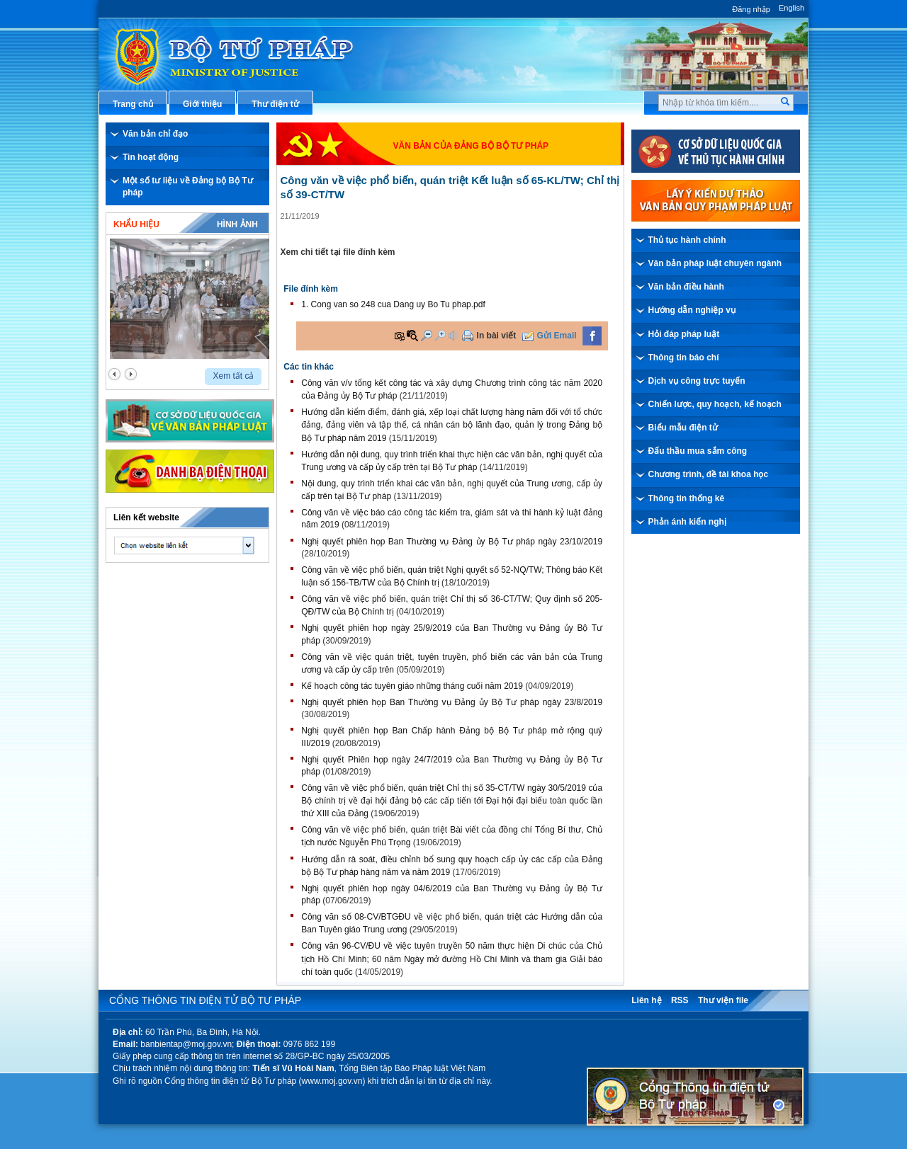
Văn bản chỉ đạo (155, 134)
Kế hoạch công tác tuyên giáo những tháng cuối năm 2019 (412, 686)
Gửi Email (557, 336)
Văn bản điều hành (686, 287)
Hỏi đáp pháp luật (684, 334)
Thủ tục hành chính (687, 240)
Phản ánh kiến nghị (687, 522)
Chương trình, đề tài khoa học (708, 474)
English (791, 8)
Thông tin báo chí (683, 357)
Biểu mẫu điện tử (683, 428)
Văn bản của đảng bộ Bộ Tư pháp (471, 146)
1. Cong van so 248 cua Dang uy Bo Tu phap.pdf (393, 304)
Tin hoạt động (151, 157)
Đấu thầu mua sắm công (698, 451)
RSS (680, 1000)
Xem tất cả (233, 376)
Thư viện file (723, 1000)
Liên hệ (646, 1000)
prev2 (114, 374)
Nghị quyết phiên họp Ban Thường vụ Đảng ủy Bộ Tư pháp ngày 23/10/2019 (451, 542)
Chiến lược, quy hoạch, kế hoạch (715, 404)
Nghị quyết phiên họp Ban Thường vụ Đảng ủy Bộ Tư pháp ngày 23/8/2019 (451, 702)
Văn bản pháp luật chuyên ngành (715, 263)
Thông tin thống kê (686, 498)
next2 (131, 374)
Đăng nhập (751, 9)
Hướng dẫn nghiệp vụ (692, 310)
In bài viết (497, 336)
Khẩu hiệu (136, 224)
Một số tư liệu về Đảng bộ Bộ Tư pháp (188, 187)
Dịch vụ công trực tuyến (696, 381)
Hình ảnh (237, 224)
